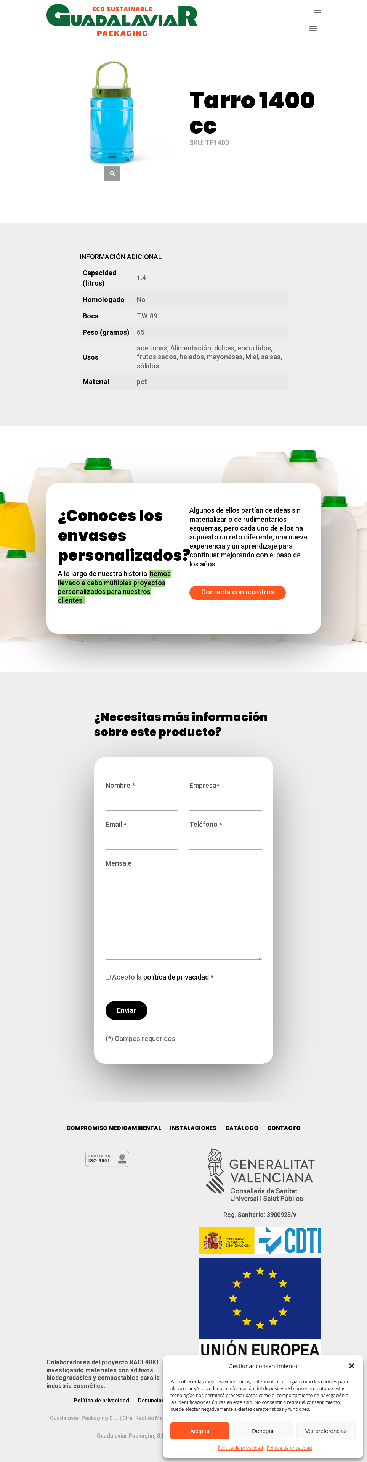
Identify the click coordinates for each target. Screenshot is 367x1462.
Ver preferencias (326, 1431)
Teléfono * (225, 832)
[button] (352, 1366)
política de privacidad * (177, 977)
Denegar (263, 1431)
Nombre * (142, 793)
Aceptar (200, 1431)
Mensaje (184, 910)
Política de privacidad (240, 1448)
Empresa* (225, 793)
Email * (142, 832)
